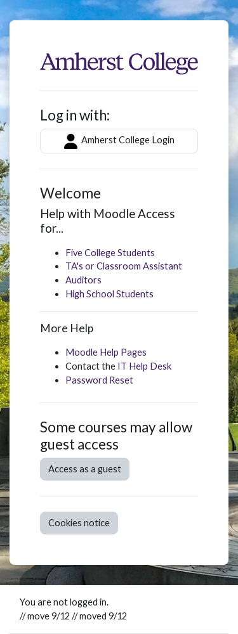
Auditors (83, 280)
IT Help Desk (144, 366)
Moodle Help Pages (106, 352)
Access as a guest (84, 468)
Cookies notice (79, 522)
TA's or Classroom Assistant (123, 266)
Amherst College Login (119, 141)
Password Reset (99, 380)
